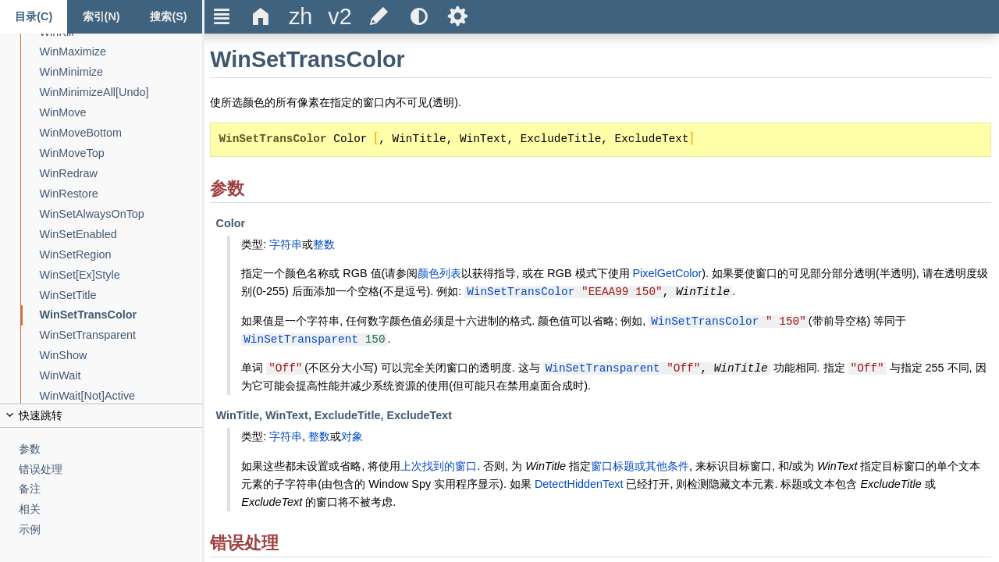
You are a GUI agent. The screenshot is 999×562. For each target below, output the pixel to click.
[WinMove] (121, 113)
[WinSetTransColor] (121, 315)
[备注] (111, 489)
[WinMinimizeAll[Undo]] (121, 92)
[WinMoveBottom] (121, 133)
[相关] (111, 509)
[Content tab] (33, 17)
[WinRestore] (121, 194)
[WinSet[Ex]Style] (121, 275)
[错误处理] (111, 469)
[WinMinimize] (121, 72)
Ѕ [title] (457, 16)
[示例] (111, 530)
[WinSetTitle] (121, 295)
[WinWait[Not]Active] (121, 396)
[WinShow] (121, 356)
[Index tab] (100, 17)
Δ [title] (261, 16)
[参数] (111, 449)
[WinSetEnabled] (121, 235)
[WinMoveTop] (121, 153)
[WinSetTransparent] (121, 335)
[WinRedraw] (121, 174)
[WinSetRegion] (121, 255)
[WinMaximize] (121, 52)
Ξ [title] (222, 16)
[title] (300, 17)
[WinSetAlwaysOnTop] (121, 214)
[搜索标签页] (168, 17)
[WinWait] (121, 376)
